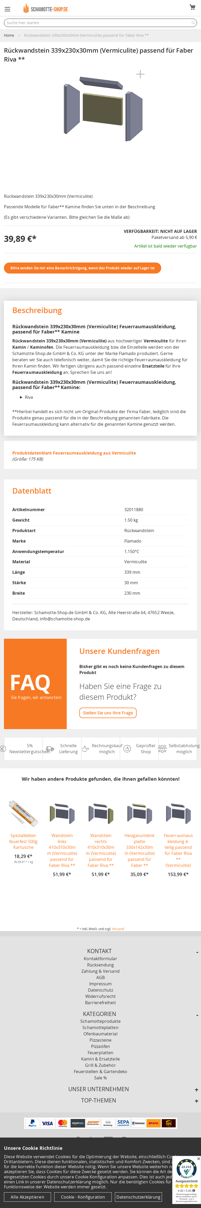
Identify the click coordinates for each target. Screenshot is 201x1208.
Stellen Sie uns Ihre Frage (108, 713)
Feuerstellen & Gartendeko (100, 1071)
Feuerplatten (100, 1053)
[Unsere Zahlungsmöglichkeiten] (100, 1127)
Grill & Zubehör (100, 1065)
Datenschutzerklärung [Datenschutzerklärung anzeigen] (138, 1197)
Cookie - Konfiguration (83, 1197)
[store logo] (45, 8)
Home (9, 35)
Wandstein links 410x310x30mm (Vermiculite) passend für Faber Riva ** (62, 850)
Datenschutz (100, 990)
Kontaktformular (100, 958)
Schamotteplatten (100, 1027)
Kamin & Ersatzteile (100, 1059)
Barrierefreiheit (100, 1002)
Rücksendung (100, 965)
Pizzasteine (100, 1040)
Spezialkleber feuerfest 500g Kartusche (23, 841)
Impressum (100, 984)
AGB (100, 977)
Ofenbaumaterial (100, 1034)
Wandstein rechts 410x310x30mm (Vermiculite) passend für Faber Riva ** (101, 850)
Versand (118, 929)
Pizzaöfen (100, 1046)
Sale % (100, 1078)
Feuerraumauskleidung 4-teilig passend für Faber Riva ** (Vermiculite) (178, 850)
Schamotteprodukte (100, 1021)
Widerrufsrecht (100, 996)
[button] (7, 9)
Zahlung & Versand (100, 971)
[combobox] (100, 23)
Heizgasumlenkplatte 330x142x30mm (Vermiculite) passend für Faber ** (140, 850)
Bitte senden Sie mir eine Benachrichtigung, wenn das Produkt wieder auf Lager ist (82, 268)
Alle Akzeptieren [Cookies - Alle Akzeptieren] (27, 1197)
